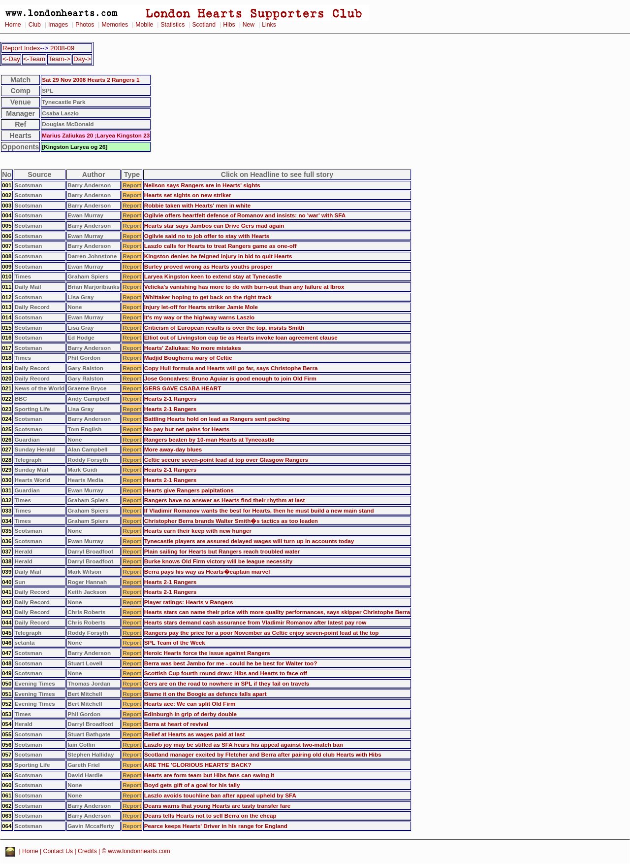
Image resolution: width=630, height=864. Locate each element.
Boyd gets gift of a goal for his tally (192, 785)
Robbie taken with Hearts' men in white (197, 205)
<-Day (11, 59)
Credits (87, 851)
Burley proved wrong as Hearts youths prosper (208, 266)
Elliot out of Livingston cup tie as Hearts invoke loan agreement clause (241, 337)
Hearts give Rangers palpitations (189, 490)
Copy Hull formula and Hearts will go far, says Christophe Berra (231, 368)
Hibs (229, 24)
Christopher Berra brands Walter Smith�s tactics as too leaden (231, 521)
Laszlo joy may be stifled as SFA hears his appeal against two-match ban (243, 744)
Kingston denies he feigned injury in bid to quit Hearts (218, 256)
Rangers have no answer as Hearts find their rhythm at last (224, 500)
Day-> (82, 59)
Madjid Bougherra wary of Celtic (188, 357)
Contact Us (58, 851)
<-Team (34, 59)
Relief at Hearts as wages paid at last (194, 734)
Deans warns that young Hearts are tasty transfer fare (217, 805)
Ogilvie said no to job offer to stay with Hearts (207, 236)
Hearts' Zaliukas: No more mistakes (192, 348)
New (248, 24)
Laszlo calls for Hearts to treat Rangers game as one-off (220, 245)
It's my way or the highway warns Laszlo (199, 317)
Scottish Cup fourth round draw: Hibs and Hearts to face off (225, 673)
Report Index (21, 48)
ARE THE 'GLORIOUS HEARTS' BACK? (198, 764)
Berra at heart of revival (176, 724)
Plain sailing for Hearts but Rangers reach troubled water (222, 551)
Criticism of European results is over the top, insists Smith (224, 327)
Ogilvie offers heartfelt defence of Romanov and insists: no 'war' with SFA (245, 215)
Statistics (172, 24)
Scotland (204, 24)
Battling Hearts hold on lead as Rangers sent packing (217, 418)
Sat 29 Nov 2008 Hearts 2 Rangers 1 (90, 79)
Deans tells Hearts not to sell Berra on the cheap (210, 815)
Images (58, 24)
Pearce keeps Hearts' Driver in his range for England (215, 826)
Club (35, 24)
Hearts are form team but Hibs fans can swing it (209, 775)
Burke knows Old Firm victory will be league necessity (218, 561)
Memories (114, 24)
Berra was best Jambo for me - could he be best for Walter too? (230, 663)
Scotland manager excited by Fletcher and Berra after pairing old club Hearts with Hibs (262, 754)
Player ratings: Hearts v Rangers (188, 602)
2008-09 (62, 48)
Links (269, 24)
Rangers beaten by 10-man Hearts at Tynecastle (209, 439)
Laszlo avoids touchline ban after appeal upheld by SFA (220, 795)
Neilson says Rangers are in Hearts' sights (202, 185)
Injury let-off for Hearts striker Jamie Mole (201, 307)
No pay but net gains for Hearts (186, 429)
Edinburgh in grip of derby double (190, 714)
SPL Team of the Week (174, 642)
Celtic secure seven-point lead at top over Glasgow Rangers (226, 459)
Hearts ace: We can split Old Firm (190, 703)
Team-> (59, 59)
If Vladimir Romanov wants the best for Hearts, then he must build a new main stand (259, 510)
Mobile (144, 24)
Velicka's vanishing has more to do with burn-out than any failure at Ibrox (244, 286)
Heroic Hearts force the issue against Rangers (207, 653)
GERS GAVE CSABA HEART (182, 388)
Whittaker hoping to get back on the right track (208, 297)
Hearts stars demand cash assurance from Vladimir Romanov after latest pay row (255, 622)
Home (13, 24)
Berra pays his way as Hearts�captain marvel (207, 571)
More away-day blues (173, 449)
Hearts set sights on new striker (187, 195)
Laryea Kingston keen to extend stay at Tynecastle (213, 276)
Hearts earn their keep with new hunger (198, 530)
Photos (84, 24)
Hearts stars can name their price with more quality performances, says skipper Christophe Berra (277, 612)
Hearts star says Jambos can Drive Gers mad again (214, 225)
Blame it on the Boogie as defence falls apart (205, 694)
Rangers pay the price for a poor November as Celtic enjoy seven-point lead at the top (261, 632)
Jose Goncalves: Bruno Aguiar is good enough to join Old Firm (230, 378)
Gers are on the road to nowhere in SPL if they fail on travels (227, 683)
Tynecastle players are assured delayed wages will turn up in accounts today (249, 541)
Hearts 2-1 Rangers (170, 398)
